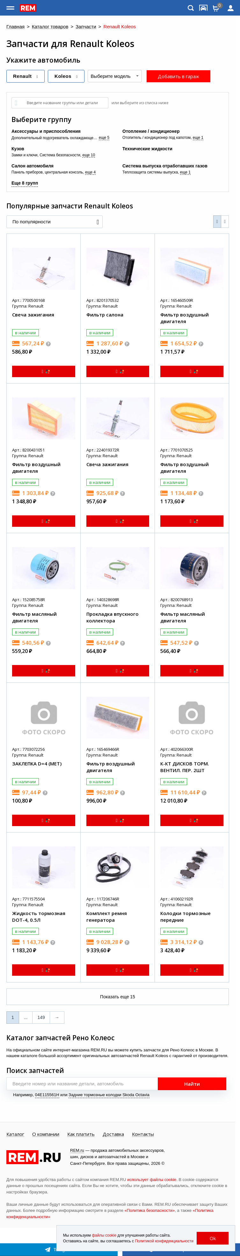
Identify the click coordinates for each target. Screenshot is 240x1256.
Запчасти (86, 27)
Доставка (113, 1134)
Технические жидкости (147, 148)
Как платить (81, 1134)
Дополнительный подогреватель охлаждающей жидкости (55, 138)
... (26, 1017)
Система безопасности (60, 155)
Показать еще (117, 996)
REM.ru (77, 1150)
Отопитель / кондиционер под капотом (156, 137)
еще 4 (90, 172)
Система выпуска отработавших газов (164, 165)
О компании (45, 1134)
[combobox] (115, 76)
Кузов (17, 148)
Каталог (15, 1134)
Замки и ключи (24, 155)
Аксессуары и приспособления (46, 131)
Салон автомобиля (32, 165)
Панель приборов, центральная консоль (47, 172)
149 (41, 1017)
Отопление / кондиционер (150, 131)
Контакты (143, 1134)
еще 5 (104, 137)
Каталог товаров (50, 27)
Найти (192, 1084)
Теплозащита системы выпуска (150, 172)
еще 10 (88, 155)
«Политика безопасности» (150, 1210)
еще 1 (198, 137)
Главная (15, 27)
